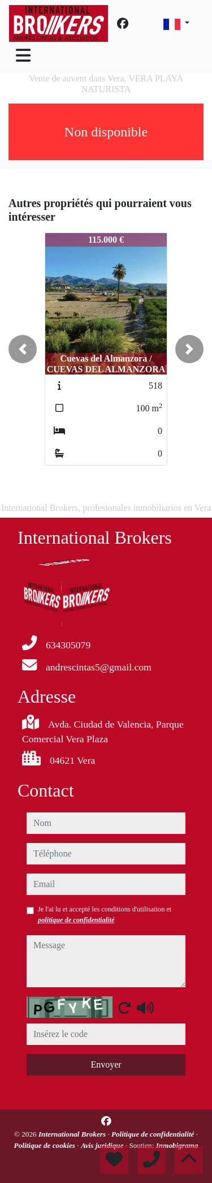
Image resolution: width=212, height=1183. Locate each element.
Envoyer (105, 1064)
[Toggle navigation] (23, 55)
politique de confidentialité (76, 920)
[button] (22, 349)
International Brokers (72, 1134)
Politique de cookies (45, 1145)
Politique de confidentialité (153, 1134)
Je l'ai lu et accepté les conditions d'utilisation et (104, 914)
